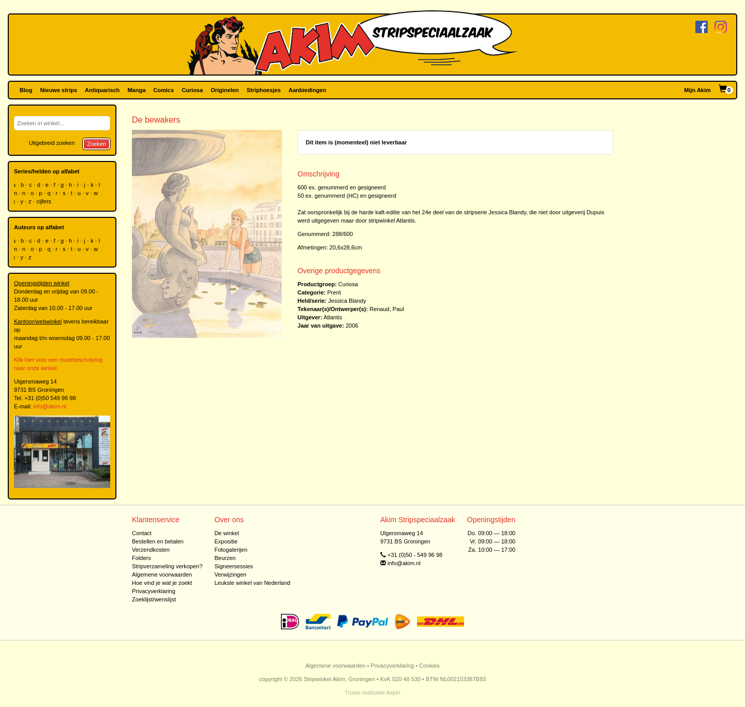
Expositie (225, 541)
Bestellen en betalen (158, 541)
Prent (333, 292)
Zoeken (96, 144)
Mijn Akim (697, 90)
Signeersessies (233, 566)
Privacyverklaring (153, 591)
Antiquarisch (102, 90)
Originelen (225, 90)
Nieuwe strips (59, 90)
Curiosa (192, 90)
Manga (136, 90)
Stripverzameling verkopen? (167, 566)
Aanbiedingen (307, 90)
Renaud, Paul (386, 309)
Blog (26, 90)
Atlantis (332, 317)
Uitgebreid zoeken (52, 143)
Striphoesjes (264, 90)
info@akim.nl (49, 406)
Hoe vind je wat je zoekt (162, 583)
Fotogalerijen (230, 550)
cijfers (44, 201)
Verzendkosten (151, 550)
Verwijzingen (230, 574)
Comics (163, 90)
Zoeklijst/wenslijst (154, 599)
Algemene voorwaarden (162, 574)
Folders (141, 558)
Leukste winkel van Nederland (252, 583)
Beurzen (224, 558)
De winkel (226, 533)
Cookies (429, 665)
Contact (142, 533)
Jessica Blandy (347, 301)
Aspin (393, 692)
